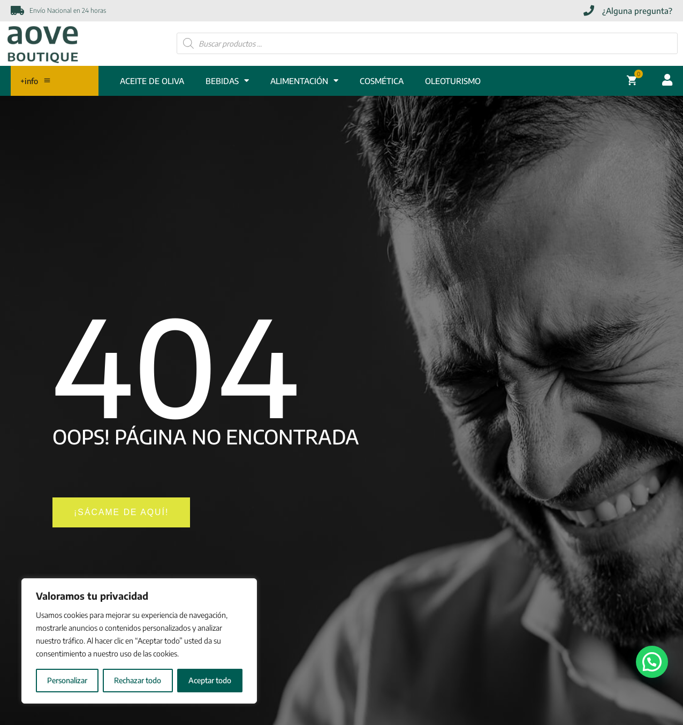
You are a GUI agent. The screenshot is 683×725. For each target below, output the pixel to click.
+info (37, 81)
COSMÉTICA (382, 82)
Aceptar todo (209, 680)
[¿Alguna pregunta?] (627, 11)
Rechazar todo (137, 680)
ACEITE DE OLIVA (152, 82)
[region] (139, 641)
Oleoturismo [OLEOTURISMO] (453, 82)
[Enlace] (42, 43)
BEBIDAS (227, 81)
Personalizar (67, 680)
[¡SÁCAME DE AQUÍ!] (127, 514)
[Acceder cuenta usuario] (667, 81)
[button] (652, 662)
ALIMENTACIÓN (304, 81)
